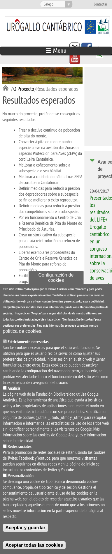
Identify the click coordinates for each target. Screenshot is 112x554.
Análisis (14, 392)
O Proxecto (23, 88)
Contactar (100, 4)
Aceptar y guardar (26, 532)
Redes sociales (20, 451)
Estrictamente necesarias (28, 346)
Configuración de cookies (56, 282)
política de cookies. (23, 335)
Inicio (6, 88)
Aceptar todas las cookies (34, 549)
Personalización (21, 480)
